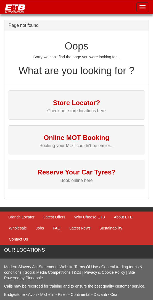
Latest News (80, 228)
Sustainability (110, 228)
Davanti (101, 294)
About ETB (123, 217)
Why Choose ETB (89, 217)
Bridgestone (14, 294)
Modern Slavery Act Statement (30, 267)
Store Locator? (76, 102)
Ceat (114, 294)
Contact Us (18, 239)
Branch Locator (21, 217)
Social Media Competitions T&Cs (53, 272)
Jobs (40, 228)
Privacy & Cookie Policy (104, 272)
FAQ (56, 228)
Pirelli (63, 294)
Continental (81, 294)
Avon (32, 294)
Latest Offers (54, 217)
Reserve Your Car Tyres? (77, 172)
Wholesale (18, 228)
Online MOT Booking (76, 137)
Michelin (48, 294)
